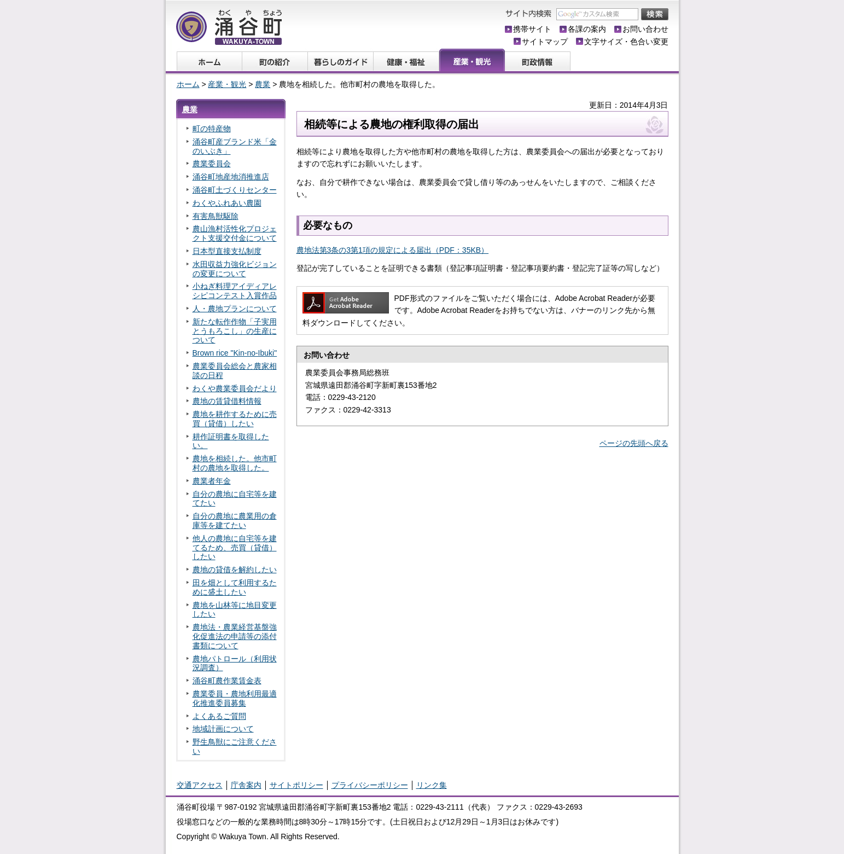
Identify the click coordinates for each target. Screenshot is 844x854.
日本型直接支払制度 (227, 251)
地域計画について (223, 728)
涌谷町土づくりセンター (235, 189)
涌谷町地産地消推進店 (231, 176)
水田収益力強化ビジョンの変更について (235, 269)
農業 (262, 84)
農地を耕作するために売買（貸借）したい (235, 419)
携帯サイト (532, 29)
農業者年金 (212, 481)
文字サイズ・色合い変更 (626, 41)
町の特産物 (212, 128)
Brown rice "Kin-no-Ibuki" (235, 352)
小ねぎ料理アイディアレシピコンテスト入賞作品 (235, 291)
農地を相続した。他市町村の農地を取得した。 (235, 463)
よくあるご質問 (219, 716)
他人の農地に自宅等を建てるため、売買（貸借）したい (235, 547)
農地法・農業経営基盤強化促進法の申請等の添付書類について (235, 636)
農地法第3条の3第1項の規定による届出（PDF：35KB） (392, 250)
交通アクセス (200, 785)
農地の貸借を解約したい (235, 569)
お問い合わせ (645, 29)
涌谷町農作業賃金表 (227, 680)
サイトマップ (545, 41)
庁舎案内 (246, 785)
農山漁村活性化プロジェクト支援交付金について (235, 233)
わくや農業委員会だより (235, 388)
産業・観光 (227, 84)
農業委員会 (212, 163)
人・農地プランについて (235, 308)
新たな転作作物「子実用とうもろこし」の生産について (235, 331)
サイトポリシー (296, 785)
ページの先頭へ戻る (633, 443)
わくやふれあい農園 (227, 203)
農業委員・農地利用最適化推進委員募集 (235, 698)
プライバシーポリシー (369, 785)
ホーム (188, 84)
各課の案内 (587, 29)
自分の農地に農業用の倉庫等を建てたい (235, 521)
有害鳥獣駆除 (215, 216)
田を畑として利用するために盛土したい (235, 587)
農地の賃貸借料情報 (227, 401)
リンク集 (431, 785)
